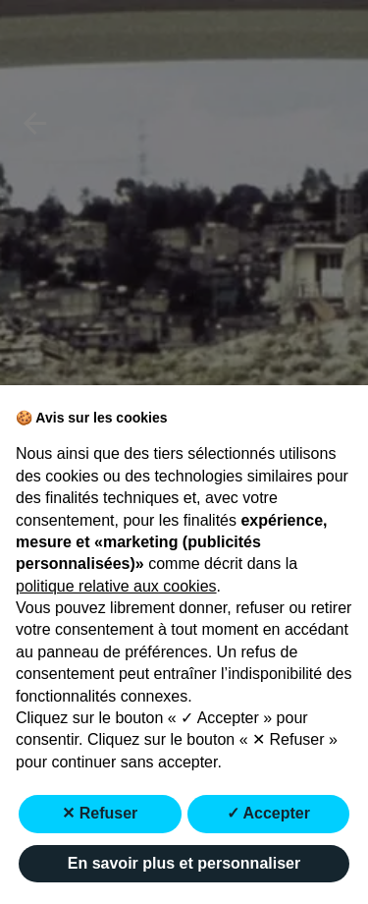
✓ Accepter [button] (268, 813)
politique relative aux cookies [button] (116, 586)
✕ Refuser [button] (99, 813)
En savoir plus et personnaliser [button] (184, 863)
